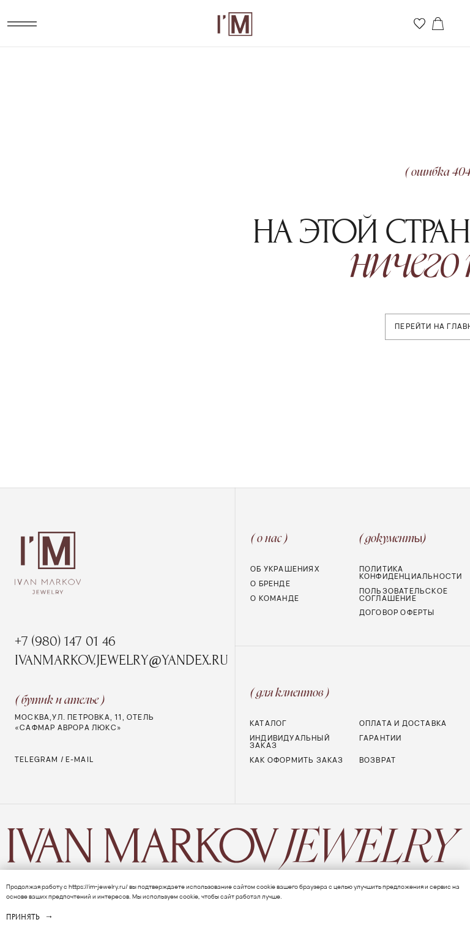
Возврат (377, 760)
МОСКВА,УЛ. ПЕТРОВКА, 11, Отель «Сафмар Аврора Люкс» (84, 722)
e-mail (79, 759)
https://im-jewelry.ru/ (98, 886)
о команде (274, 598)
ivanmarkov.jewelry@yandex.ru (121, 660)
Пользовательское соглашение (403, 594)
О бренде (270, 583)
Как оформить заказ (297, 760)
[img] (419, 24)
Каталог (268, 723)
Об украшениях (284, 569)
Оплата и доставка (403, 723)
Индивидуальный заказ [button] (290, 741)
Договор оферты (397, 612)
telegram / (39, 759)
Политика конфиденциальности (411, 572)
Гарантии (380, 738)
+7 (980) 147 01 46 (65, 641)
